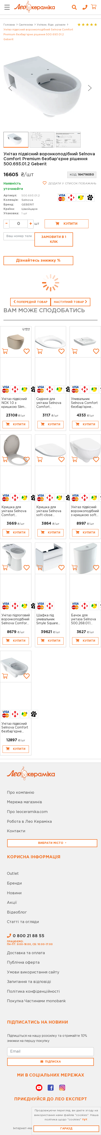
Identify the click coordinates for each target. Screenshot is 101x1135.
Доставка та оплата (26, 953)
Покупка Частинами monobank (36, 1001)
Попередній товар (30, 301)
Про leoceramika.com (27, 812)
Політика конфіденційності (33, 991)
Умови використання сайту (33, 972)
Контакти (16, 831)
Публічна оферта (23, 962)
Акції (12, 902)
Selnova (27, 200)
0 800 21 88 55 (25, 936)
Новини (14, 893)
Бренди (14, 883)
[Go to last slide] (10, 88)
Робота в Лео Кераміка (29, 821)
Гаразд (66, 1128)
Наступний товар (70, 301)
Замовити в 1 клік (53, 239)
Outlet (13, 873)
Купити (66, 223)
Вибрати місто (51, 843)
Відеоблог (17, 912)
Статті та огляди (23, 922)
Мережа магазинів (24, 802)
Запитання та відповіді (29, 982)
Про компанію (20, 792)
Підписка (50, 1061)
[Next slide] (90, 88)
